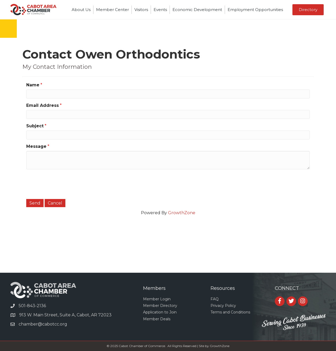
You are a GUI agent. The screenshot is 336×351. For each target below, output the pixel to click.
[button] (308, 9)
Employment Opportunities (255, 9)
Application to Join (160, 312)
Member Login (157, 299)
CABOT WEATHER (168, 253)
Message (36, 146)
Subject (35, 125)
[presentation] (66, 183)
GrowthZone (181, 212)
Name (32, 84)
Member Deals (156, 319)
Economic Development (197, 9)
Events (160, 9)
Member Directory (160, 305)
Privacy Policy (223, 305)
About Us (81, 9)
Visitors (141, 9)
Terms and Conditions (230, 312)
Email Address (42, 105)
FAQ (215, 299)
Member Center (112, 9)
